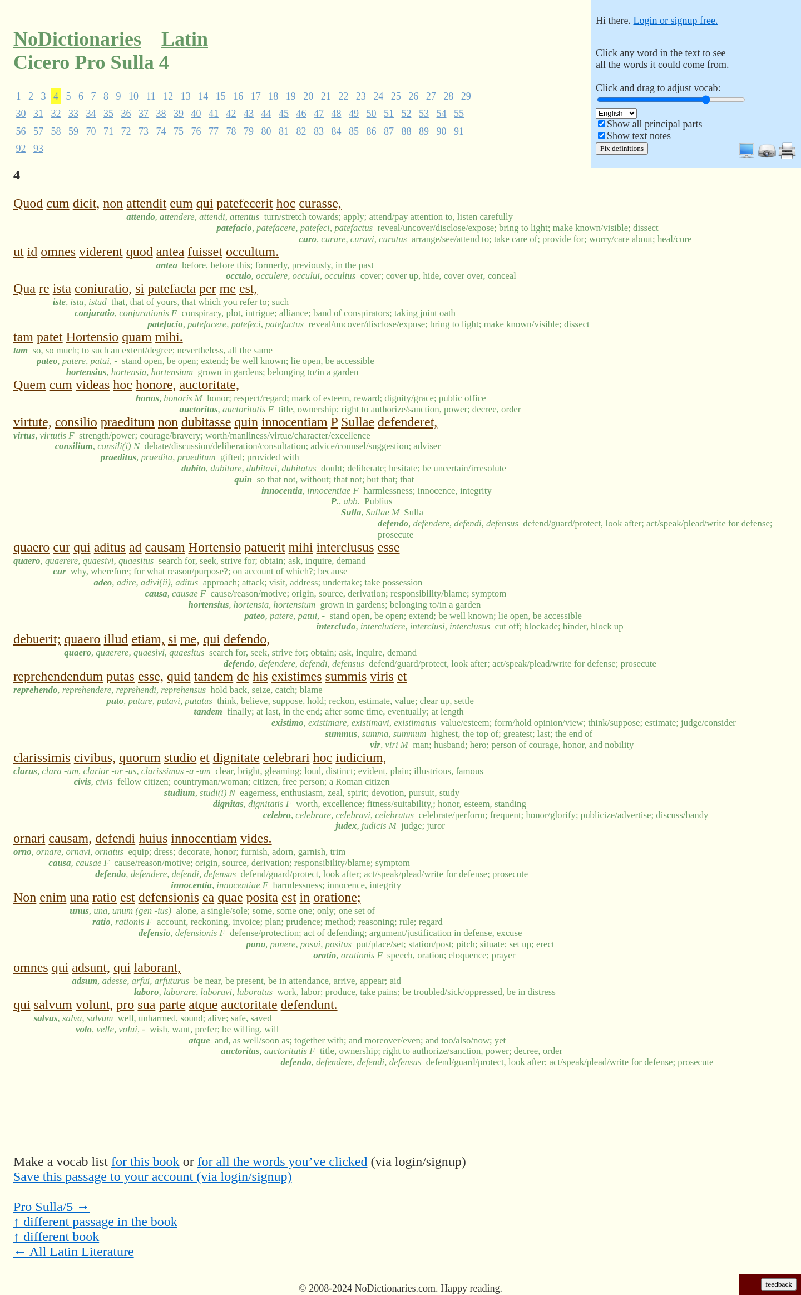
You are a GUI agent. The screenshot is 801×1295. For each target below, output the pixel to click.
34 (91, 113)
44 (266, 113)
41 (214, 113)
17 (256, 95)
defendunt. (309, 1004)
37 (144, 113)
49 (354, 113)
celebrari (286, 757)
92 (21, 148)
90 (442, 130)
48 (337, 113)
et (402, 676)
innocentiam (294, 422)
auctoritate (249, 1004)
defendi (115, 838)
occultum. (252, 251)
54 (442, 113)
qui (205, 203)
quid (179, 676)
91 (459, 130)
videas (93, 384)
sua (146, 1004)
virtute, (32, 422)
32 (56, 113)
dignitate (236, 757)
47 (319, 113)
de (242, 676)
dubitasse (206, 422)
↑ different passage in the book (95, 1221)
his (260, 676)
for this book (145, 1161)
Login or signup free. (675, 20)
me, (190, 639)
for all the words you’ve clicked (282, 1161)
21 (326, 95)
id (32, 251)
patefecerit (244, 203)
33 (73, 113)
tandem (214, 676)
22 (343, 95)
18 (273, 95)
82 (301, 130)
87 (389, 130)
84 (337, 130)
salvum (53, 1004)
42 (231, 113)
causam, (70, 838)
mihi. (169, 336)
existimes (296, 676)
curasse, (320, 203)
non (113, 203)
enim (52, 897)
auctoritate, (209, 384)
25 (396, 95)
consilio (76, 422)
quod (139, 251)
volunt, (94, 1004)
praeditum (128, 422)
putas (120, 676)
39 (179, 113)
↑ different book (56, 1236)
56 (21, 130)
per (207, 288)
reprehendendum (58, 676)
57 (38, 130)
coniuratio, (103, 288)
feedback (778, 1284)
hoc (286, 203)
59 (73, 130)
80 (266, 130)
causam (165, 547)
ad (135, 547)
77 (214, 130)
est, (248, 288)
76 (196, 130)
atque (203, 1004)
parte (172, 1004)
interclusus (345, 547)
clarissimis (42, 757)
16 (238, 95)
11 (151, 95)
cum (57, 203)
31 (38, 113)
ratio (104, 897)
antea (170, 251)
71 (108, 130)
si (139, 288)
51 (389, 113)
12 (168, 95)
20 (308, 95)
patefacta (171, 288)
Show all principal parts (654, 124)
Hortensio (92, 336)
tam (23, 336)
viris (382, 676)
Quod (28, 203)
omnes (58, 251)
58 (56, 130)
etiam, (148, 639)
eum (181, 203)
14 (203, 95)
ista (62, 288)
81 (284, 130)
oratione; (336, 897)
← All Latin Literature (73, 1251)
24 (378, 95)
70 (91, 130)
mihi (301, 547)
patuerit (264, 547)
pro (125, 1004)
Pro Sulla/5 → (51, 1206)
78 (231, 130)
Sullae (357, 422)
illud (116, 639)
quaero (31, 547)
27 (431, 95)
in (305, 897)
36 (126, 113)
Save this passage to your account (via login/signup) (152, 1176)
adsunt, (91, 967)
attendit (146, 203)
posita (262, 897)
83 (319, 130)
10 (133, 95)
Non (24, 897)
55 (459, 113)
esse (389, 547)
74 (161, 130)
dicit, (86, 203)
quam (136, 336)
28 (448, 95)
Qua (24, 288)
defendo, (247, 639)
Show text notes (639, 135)
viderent (101, 251)
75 (179, 130)
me (228, 288)
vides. (256, 838)
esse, (151, 676)
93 (38, 148)
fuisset (204, 251)
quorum (140, 757)
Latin (184, 39)
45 (284, 113)
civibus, (95, 757)
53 (424, 113)
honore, (156, 384)
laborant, (157, 967)
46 (301, 113)
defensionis (169, 897)
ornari (29, 838)
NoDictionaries (77, 39)
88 (407, 130)
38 (161, 113)
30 (21, 113)
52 (407, 113)
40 (196, 113)
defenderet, (407, 422)
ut (18, 251)
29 (466, 95)
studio (180, 757)
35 (108, 113)
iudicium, (360, 757)
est (127, 897)
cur (61, 547)
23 (361, 95)
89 (424, 130)
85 (354, 130)
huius (153, 838)
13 (186, 95)
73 (144, 130)
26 (413, 95)
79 (249, 130)
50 (372, 113)
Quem (29, 384)
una (79, 897)
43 (249, 113)
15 (221, 95)
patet (50, 336)
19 (291, 95)
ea (208, 897)
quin (246, 422)
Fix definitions (622, 148)
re (44, 288)
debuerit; (37, 639)
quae (230, 897)
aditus (110, 547)
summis (346, 676)
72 (126, 130)
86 (372, 130)
